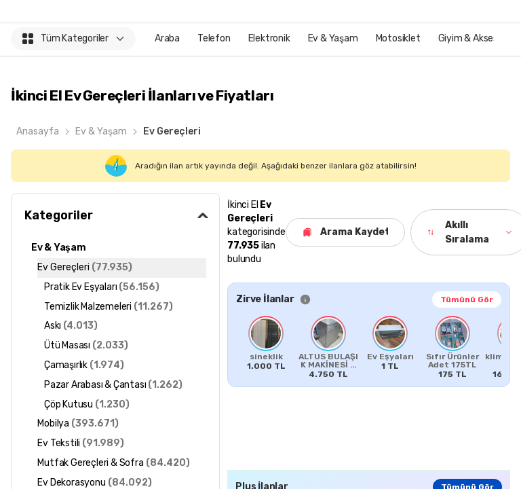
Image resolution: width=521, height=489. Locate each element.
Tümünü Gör (466, 299)
